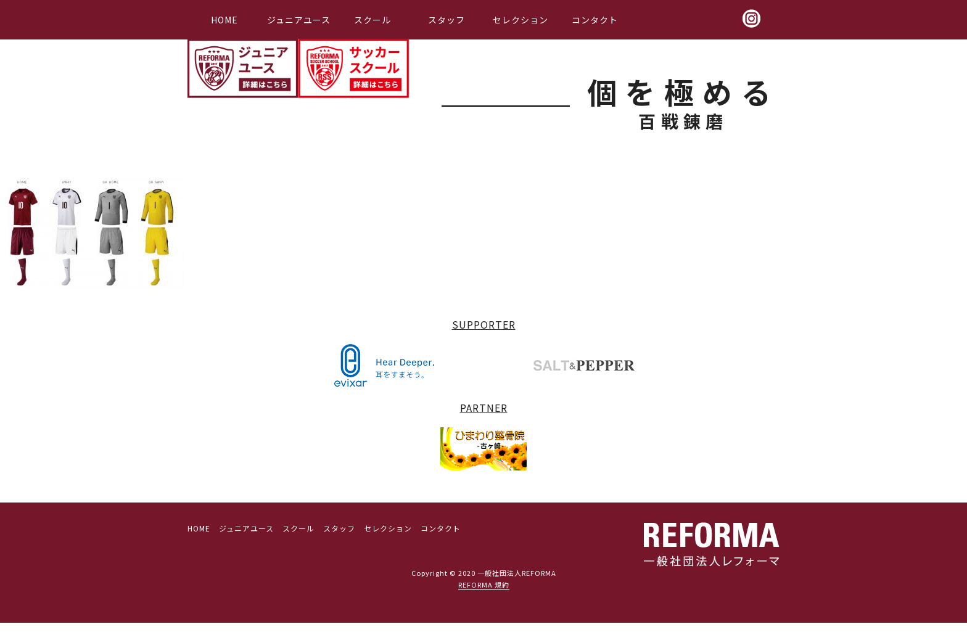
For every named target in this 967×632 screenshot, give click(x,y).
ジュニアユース (299, 20)
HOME (224, 20)
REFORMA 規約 (483, 584)
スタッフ (446, 20)
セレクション (520, 20)
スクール (372, 20)
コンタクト (595, 20)
